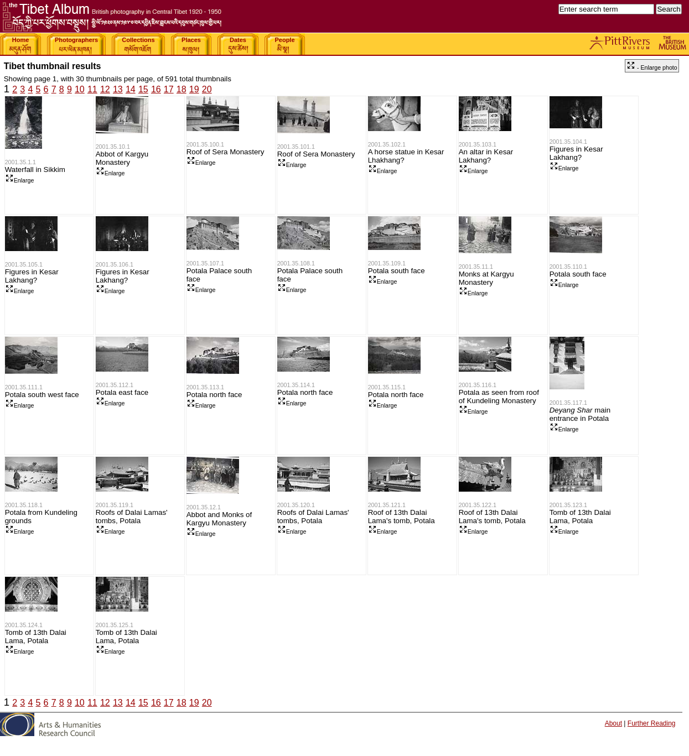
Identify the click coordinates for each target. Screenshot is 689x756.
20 (207, 89)
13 (118, 89)
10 (80, 89)
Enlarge (19, 180)
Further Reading (652, 723)
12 (105, 89)
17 (169, 89)
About (613, 723)
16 (156, 89)
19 (194, 89)
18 (182, 89)
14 (131, 89)
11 (92, 89)
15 (143, 89)
